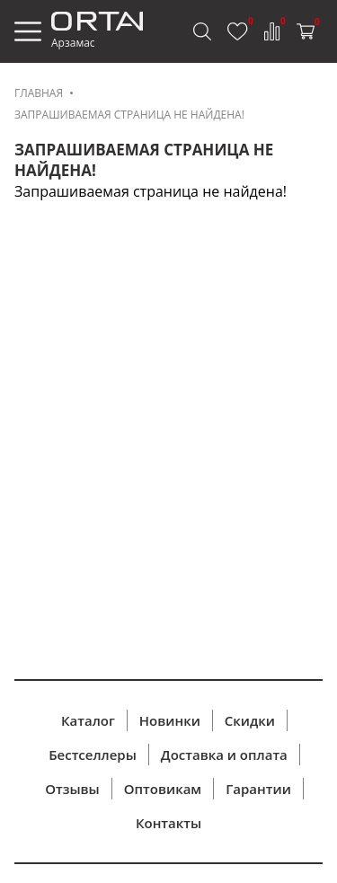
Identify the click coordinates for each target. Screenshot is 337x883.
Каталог (88, 720)
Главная (38, 93)
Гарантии (258, 789)
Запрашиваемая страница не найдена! (129, 114)
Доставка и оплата (224, 755)
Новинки (169, 720)
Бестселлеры (93, 755)
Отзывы (72, 789)
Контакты (168, 823)
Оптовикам (162, 789)
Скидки (250, 720)
